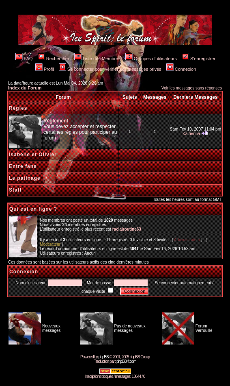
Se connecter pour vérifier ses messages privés (110, 69)
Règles (18, 108)
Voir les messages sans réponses (191, 88)
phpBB (104, 357)
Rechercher (53, 58)
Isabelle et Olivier (33, 154)
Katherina (191, 133)
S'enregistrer (198, 58)
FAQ (24, 58)
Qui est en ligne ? (33, 209)
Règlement (55, 121)
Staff (15, 190)
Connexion (181, 69)
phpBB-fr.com (126, 361)
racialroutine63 (126, 229)
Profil (44, 69)
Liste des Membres (97, 58)
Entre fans (23, 166)
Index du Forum (25, 87)
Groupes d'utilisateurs (151, 58)
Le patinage (25, 178)
